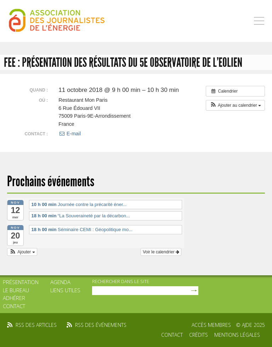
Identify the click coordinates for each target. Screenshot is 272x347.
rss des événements (100, 325)
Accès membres (211, 325)
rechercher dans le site (120, 281)
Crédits (198, 334)
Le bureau (16, 290)
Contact (14, 306)
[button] (235, 105)
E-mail (69, 133)
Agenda (60, 282)
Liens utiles (65, 290)
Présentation (21, 282)
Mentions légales (237, 334)
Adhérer (14, 297)
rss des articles (36, 325)
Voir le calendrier (161, 251)
